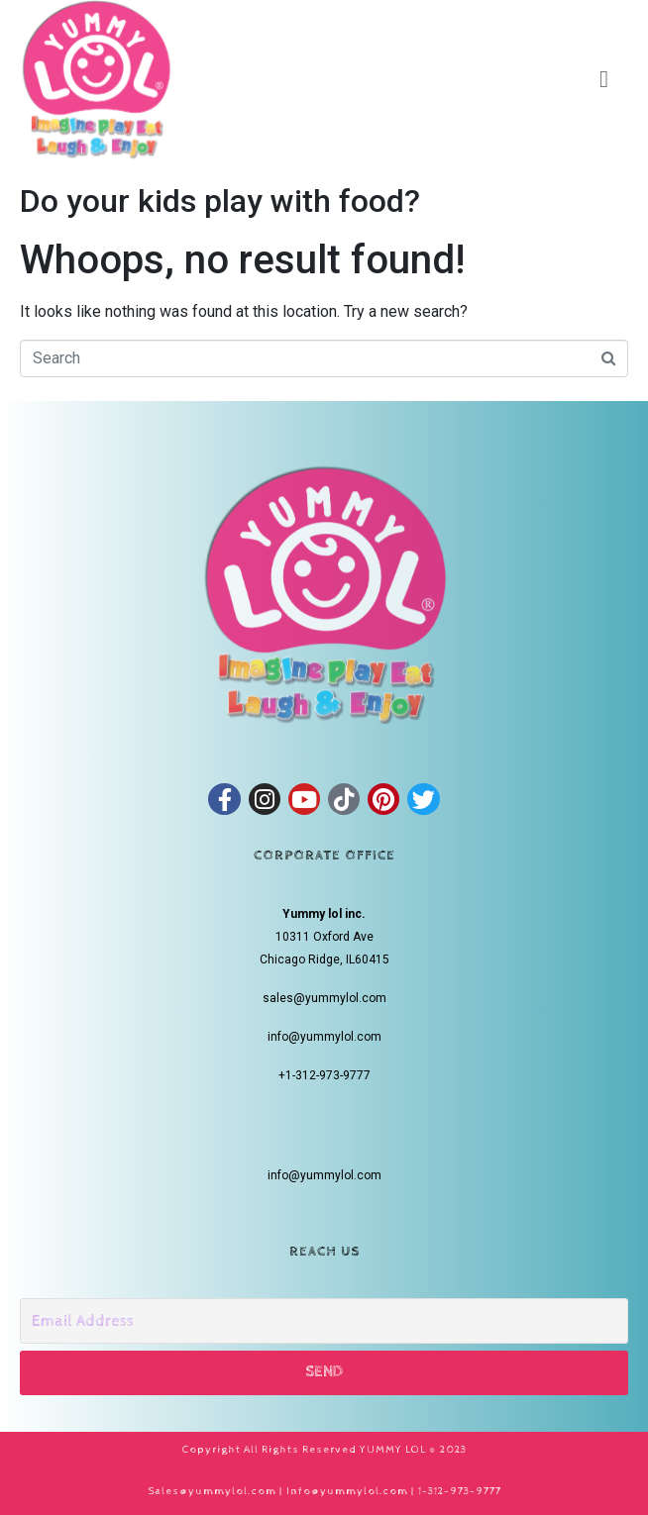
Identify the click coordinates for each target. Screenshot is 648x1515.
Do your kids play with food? (220, 201)
